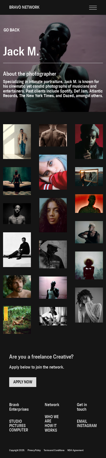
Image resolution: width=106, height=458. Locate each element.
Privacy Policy (34, 450)
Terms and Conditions (54, 450)
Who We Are (52, 419)
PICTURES (17, 425)
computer (18, 430)
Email (82, 421)
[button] (93, 4)
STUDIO (15, 421)
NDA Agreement (75, 450)
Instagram (87, 425)
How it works (51, 428)
